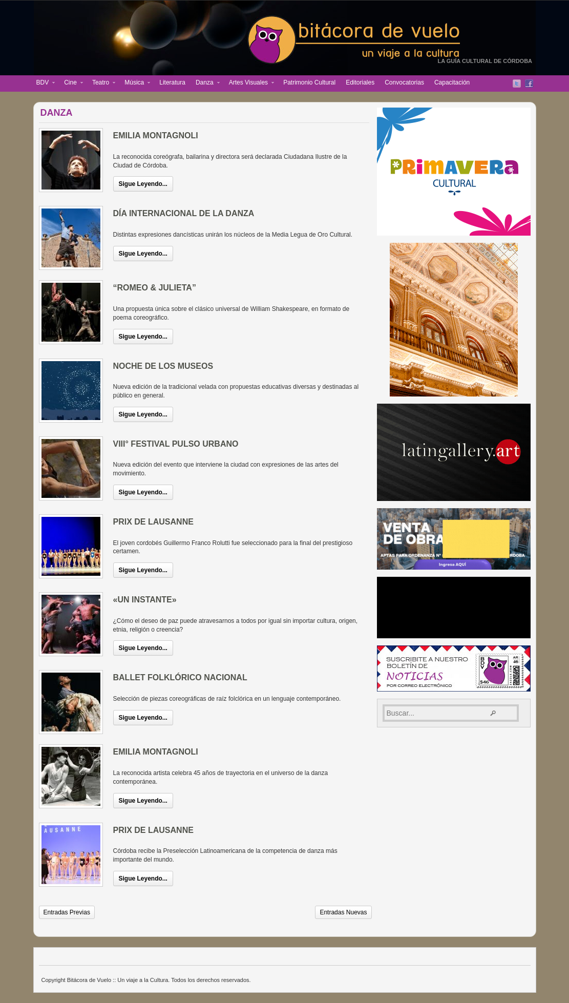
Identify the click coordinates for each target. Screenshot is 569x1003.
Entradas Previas (67, 912)
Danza (205, 83)
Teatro (101, 83)
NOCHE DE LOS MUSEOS (163, 366)
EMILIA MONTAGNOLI (155, 135)
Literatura (172, 82)
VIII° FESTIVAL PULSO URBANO (176, 444)
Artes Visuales (249, 83)
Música (134, 83)
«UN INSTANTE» (145, 599)
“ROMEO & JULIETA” (154, 287)
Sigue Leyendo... (143, 183)
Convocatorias (404, 82)
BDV (43, 83)
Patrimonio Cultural (309, 82)
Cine (71, 83)
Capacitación (452, 82)
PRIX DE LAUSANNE (153, 521)
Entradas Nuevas (343, 912)
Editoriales (360, 82)
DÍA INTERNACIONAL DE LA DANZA (184, 213)
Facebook (529, 83)
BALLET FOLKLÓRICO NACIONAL (180, 677)
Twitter (517, 83)
